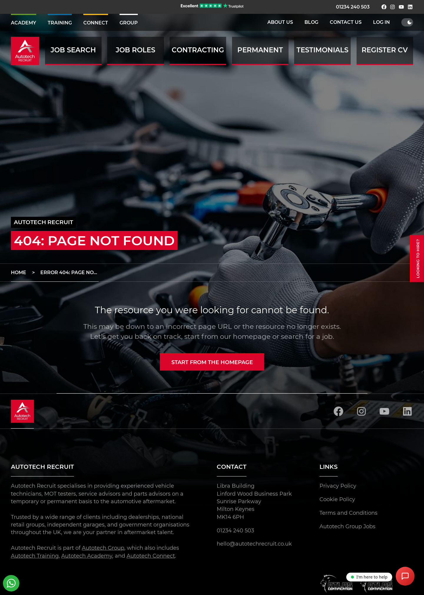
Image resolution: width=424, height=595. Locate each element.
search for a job (307, 336)
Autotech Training (35, 555)
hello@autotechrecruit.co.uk (254, 544)
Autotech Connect (151, 555)
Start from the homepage (212, 362)
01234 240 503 (353, 7)
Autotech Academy (86, 555)
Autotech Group (103, 548)
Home (18, 272)
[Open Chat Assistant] (405, 576)
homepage (252, 336)
